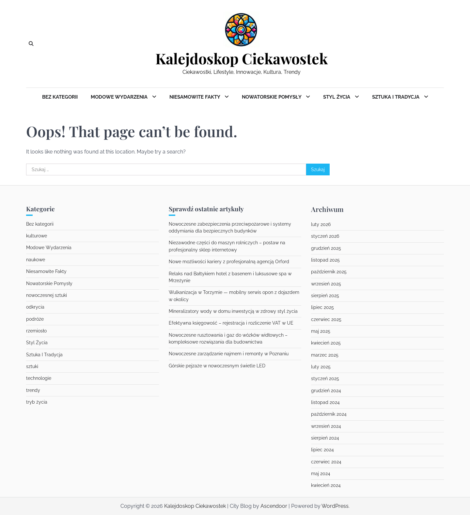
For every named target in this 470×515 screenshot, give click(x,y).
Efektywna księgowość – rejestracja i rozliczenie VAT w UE (231, 323)
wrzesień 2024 (326, 426)
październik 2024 (329, 414)
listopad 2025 (325, 260)
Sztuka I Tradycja (396, 97)
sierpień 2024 (325, 438)
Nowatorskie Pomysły (272, 97)
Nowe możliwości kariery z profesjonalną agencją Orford (229, 261)
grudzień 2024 (326, 390)
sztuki (32, 366)
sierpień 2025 (325, 295)
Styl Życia (337, 97)
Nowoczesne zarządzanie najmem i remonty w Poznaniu (229, 353)
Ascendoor (273, 506)
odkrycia (35, 307)
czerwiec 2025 (326, 319)
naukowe (35, 259)
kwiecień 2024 (326, 485)
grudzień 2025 (326, 248)
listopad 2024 (325, 402)
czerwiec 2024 (326, 461)
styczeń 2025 (325, 378)
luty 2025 (321, 366)
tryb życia (36, 402)
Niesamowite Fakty (195, 97)
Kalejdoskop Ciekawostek (241, 58)
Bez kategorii (60, 97)
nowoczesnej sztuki (46, 295)
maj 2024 (320, 473)
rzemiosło (36, 330)
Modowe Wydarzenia (120, 97)
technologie (38, 378)
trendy (33, 390)
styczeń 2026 (325, 236)
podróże (35, 319)
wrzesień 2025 (326, 283)
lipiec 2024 (322, 449)
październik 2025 (329, 271)
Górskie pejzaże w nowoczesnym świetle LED (217, 365)
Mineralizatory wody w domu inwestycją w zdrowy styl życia (233, 311)
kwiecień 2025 (326, 343)
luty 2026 (321, 224)
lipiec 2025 (322, 307)
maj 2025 (320, 331)
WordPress (335, 506)
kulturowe (36, 235)
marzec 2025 (324, 355)
